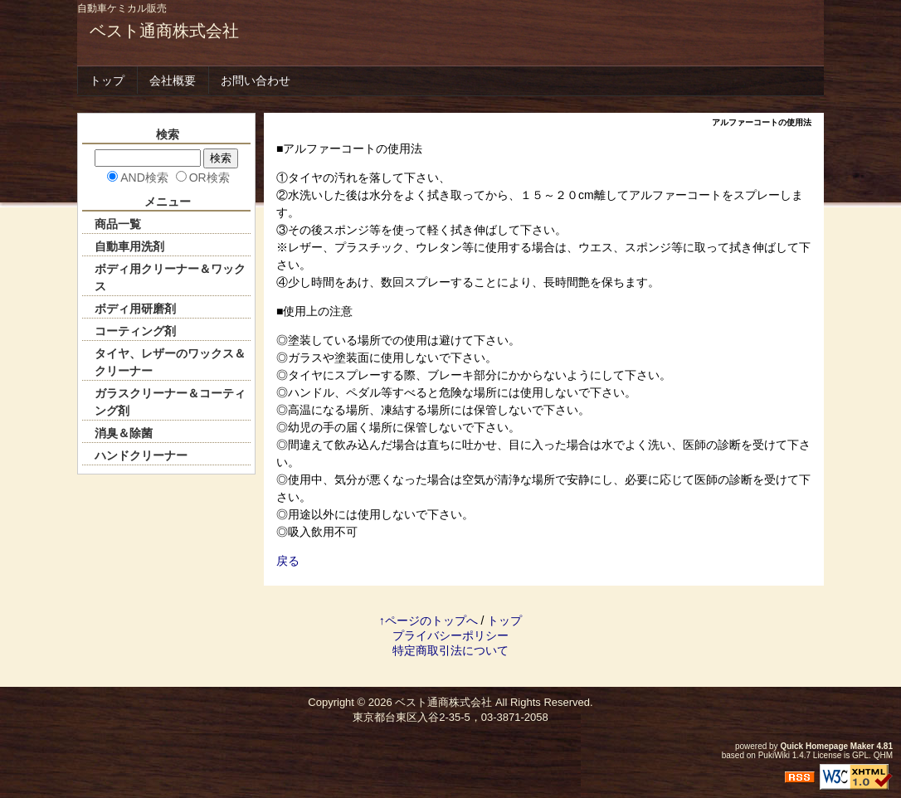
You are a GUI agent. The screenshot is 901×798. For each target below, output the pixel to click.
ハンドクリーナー (141, 455)
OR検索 (209, 177)
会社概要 (172, 80)
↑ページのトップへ (428, 620)
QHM (883, 755)
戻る (288, 560)
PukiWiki (774, 755)
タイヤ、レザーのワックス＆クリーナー (170, 362)
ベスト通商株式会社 (164, 31)
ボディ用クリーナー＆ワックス (170, 277)
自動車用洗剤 (129, 246)
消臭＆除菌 (124, 433)
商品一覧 (118, 224)
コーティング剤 (135, 331)
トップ (107, 80)
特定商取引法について (450, 650)
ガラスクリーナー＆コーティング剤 (170, 402)
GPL (860, 755)
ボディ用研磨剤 (135, 308)
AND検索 (144, 177)
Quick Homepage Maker (827, 746)
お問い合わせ (255, 80)
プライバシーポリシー (450, 635)
